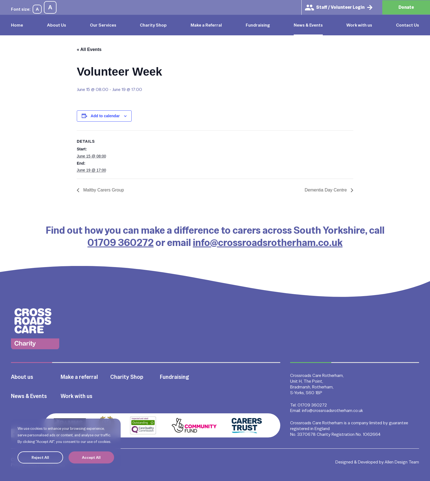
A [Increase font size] (50, 7)
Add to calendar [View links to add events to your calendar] (105, 116)
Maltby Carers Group (103, 190)
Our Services (103, 25)
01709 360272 (120, 242)
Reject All (40, 457)
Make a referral (79, 376)
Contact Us (407, 25)
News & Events (308, 25)
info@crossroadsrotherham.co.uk (268, 242)
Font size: (20, 9)
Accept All (91, 457)
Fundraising (258, 25)
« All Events (89, 49)
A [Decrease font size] (37, 9)
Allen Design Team (402, 462)
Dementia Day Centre (326, 190)
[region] (66, 444)
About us (22, 376)
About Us (56, 25)
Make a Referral (206, 25)
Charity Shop (153, 25)
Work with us (359, 25)
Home (17, 25)
